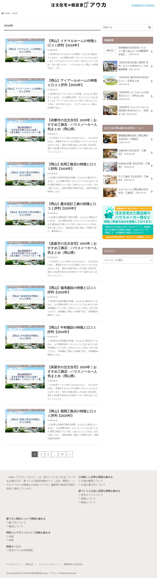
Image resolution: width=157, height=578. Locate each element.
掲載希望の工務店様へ (74, 564)
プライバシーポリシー (49, 564)
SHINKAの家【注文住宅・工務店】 (126, 166)
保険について (88, 498)
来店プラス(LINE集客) (21, 550)
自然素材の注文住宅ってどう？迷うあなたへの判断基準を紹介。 (125, 51)
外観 (11, 540)
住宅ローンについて (92, 494)
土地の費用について (92, 480)
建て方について (17, 522)
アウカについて (13, 564)
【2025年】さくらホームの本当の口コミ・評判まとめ (126, 96)
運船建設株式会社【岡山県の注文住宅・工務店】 (125, 139)
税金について (88, 502)
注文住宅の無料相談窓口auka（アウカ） (39, 573)
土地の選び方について (93, 484)
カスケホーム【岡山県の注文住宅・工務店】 (125, 192)
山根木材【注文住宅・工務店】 (124, 153)
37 (62, 454)
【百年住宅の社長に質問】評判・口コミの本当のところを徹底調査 (125, 66)
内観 (11, 536)
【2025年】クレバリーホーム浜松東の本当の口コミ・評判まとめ (126, 110)
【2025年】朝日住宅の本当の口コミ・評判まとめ (126, 81)
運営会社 (29, 564)
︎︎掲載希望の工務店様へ (144, 5)
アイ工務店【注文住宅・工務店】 (125, 179)
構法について (16, 526)
